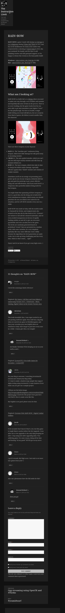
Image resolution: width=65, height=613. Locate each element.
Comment (11, 518)
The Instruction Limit (7, 11)
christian (17, 311)
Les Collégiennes (13, 44)
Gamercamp (31, 49)
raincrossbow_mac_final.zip (21, 63)
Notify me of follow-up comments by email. (21, 564)
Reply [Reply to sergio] (10, 292)
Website (10, 557)
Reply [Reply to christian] (10, 333)
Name (10, 542)
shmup (30, 99)
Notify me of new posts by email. (18, 567)
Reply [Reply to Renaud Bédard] (12, 354)
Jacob (16, 422)
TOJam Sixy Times (29, 44)
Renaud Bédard (25, 260)
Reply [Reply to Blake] (10, 465)
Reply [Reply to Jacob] (10, 445)
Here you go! (14, 497)
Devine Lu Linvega (36, 42)
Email (10, 549)
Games (34, 260)
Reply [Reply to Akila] (10, 406)
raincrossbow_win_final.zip (25, 60)
